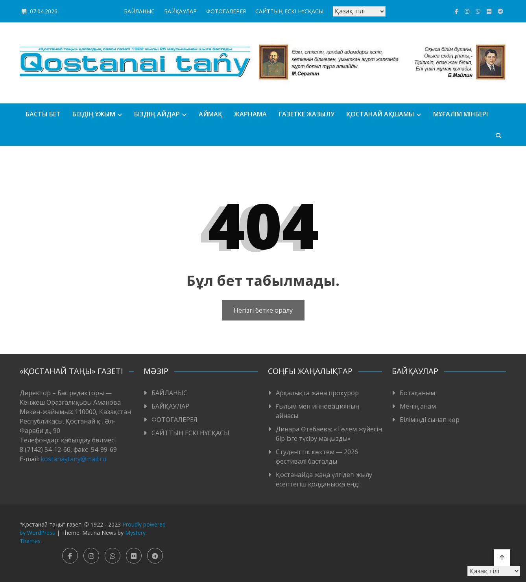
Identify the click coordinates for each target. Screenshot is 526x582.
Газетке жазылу (306, 114)
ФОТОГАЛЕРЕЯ (226, 11)
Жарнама (250, 114)
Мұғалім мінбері (460, 114)
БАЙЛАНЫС (139, 11)
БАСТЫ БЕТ (43, 114)
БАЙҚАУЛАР (180, 11)
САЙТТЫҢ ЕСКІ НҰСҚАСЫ (289, 11)
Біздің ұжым (93, 114)
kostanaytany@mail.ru (73, 459)
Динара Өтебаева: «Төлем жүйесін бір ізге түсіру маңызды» (329, 434)
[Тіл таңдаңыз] (359, 11)
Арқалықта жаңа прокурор (317, 393)
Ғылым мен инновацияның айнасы (317, 411)
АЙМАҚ (210, 114)
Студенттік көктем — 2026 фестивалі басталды (317, 457)
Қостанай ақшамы (380, 114)
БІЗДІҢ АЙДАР (157, 114)
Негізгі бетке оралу (263, 310)
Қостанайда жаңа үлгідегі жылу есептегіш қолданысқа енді (324, 479)
